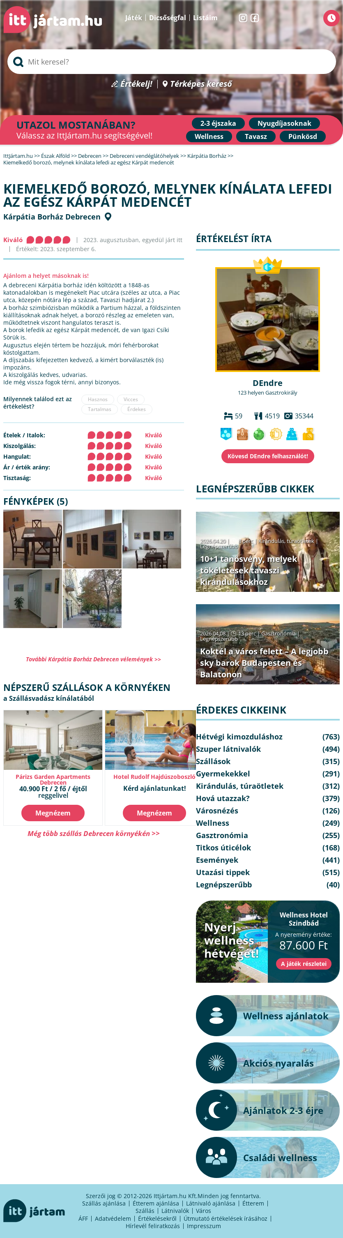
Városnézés (217, 810)
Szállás (145, 1211)
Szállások (213, 761)
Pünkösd (302, 136)
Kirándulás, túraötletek (286, 541)
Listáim (205, 17)
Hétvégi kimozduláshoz (239, 736)
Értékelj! (136, 84)
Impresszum (204, 1226)
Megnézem (53, 813)
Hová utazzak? (223, 798)
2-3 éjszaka (218, 123)
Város (203, 1211)
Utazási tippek (223, 872)
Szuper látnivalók (228, 749)
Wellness (209, 136)
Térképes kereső (201, 84)
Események (217, 860)
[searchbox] (171, 61)
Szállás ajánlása (104, 1203)
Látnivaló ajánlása (210, 1203)
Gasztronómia (278, 633)
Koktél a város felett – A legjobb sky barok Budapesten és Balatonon (264, 663)
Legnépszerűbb (219, 546)
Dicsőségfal (167, 17)
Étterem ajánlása (156, 1203)
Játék (133, 17)
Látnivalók (175, 1211)
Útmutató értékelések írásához (225, 1218)
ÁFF (83, 1218)
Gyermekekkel (223, 773)
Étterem (253, 1203)
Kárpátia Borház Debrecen (52, 217)
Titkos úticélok (223, 847)
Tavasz (256, 136)
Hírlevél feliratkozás (153, 1226)
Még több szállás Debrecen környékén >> (94, 833)
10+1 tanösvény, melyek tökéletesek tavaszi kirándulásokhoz (248, 570)
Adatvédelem (113, 1218)
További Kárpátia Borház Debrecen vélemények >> (93, 659)
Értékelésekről (157, 1218)
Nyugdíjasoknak (284, 123)
